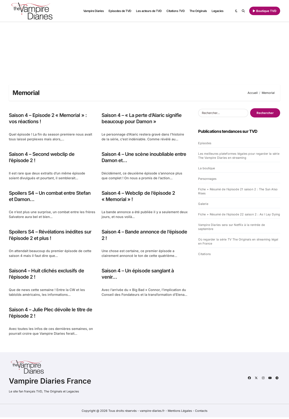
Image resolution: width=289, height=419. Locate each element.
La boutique (206, 168)
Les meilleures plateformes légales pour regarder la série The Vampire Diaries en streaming (238, 156)
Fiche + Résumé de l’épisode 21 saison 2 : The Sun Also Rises (238, 191)
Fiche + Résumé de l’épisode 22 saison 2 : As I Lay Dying (239, 214)
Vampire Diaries (93, 11)
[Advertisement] (144, 49)
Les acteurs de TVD (149, 11)
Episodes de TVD (120, 11)
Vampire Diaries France (50, 382)
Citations (204, 254)
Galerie (203, 204)
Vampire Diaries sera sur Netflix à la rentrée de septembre (231, 227)
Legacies (217, 11)
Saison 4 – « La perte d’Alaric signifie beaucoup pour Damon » (143, 118)
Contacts (201, 412)
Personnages (207, 179)
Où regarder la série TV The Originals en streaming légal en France (238, 241)
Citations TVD (175, 11)
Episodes (204, 143)
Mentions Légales (180, 412)
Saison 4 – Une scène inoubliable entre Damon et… (139, 157)
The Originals (198, 11)
